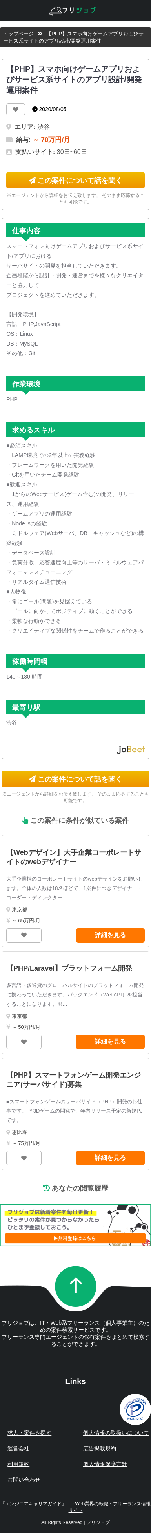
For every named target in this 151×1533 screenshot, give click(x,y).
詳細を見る (110, 935)
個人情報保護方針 (105, 1464)
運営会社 (18, 1448)
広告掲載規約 (99, 1448)
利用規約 (18, 1464)
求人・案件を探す (29, 1433)
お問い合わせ (23, 1479)
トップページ (18, 34)
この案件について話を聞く (75, 180)
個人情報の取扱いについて (116, 1433)
